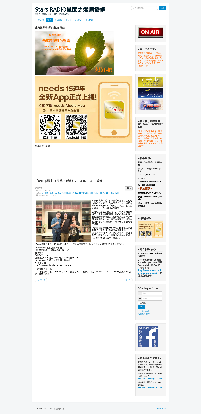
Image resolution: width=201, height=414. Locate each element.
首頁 (49, 20)
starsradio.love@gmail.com (149, 181)
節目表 (68, 20)
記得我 (143, 303)
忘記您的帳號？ (144, 311)
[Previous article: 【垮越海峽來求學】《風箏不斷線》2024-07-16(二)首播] (41, 280)
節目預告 (89, 20)
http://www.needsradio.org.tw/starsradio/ (53, 265)
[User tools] (129, 188)
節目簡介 (78, 20)
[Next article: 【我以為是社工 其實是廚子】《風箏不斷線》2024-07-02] (126, 280)
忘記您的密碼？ (144, 314)
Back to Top (161, 409)
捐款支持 (58, 20)
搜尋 (162, 8)
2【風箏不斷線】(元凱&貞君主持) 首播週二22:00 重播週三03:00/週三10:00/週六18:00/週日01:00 (80, 193)
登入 (142, 307)
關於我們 (40, 20)
